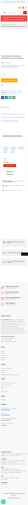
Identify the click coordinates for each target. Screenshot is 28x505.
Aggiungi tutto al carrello (10, 166)
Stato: (2, 62)
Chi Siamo (13, 1)
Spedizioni (3, 372)
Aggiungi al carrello (9, 80)
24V (5, 484)
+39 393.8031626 (5, 410)
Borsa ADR (16, 469)
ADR (18, 19)
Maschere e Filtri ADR (15, 472)
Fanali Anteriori (12, 462)
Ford (11, 17)
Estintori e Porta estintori (7, 470)
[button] (3, 501)
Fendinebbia (10, 460)
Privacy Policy (4, 391)
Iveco (14, 17)
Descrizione (5, 107)
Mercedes (22, 17)
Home (5, 1)
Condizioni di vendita (6, 368)
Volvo (14, 19)
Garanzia (3, 387)
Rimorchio (22, 464)
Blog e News (4, 357)
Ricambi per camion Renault (10, 94)
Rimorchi (22, 19)
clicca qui (3, 425)
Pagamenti (3, 370)
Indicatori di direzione (17, 92)
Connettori (3, 462)
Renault (6, 19)
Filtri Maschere (5, 472)
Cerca (25, 12)
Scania (10, 19)
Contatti (22, 1)
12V (2, 484)
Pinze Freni (12, 455)
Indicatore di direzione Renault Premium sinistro (14, 149)
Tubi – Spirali (4, 479)
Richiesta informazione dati (8, 382)
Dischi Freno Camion (21, 453)
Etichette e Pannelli (20, 470)
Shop (9, 1)
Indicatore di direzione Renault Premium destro (6, 149)
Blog (18, 1)
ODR (2, 389)
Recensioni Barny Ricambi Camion (9, 374)
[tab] (6, 107)
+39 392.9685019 (5, 415)
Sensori (19, 455)
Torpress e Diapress (14, 477)
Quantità (3, 73)
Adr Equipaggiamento (6, 469)
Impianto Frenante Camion (8, 453)
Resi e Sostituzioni (6, 385)
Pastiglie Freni (4, 455)
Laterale (24, 460)
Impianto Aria (4, 477)
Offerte (4, 17)
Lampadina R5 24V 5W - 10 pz (21, 148)
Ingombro (16, 464)
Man (18, 17)
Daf (8, 17)
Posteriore (17, 460)
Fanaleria (9, 92)
